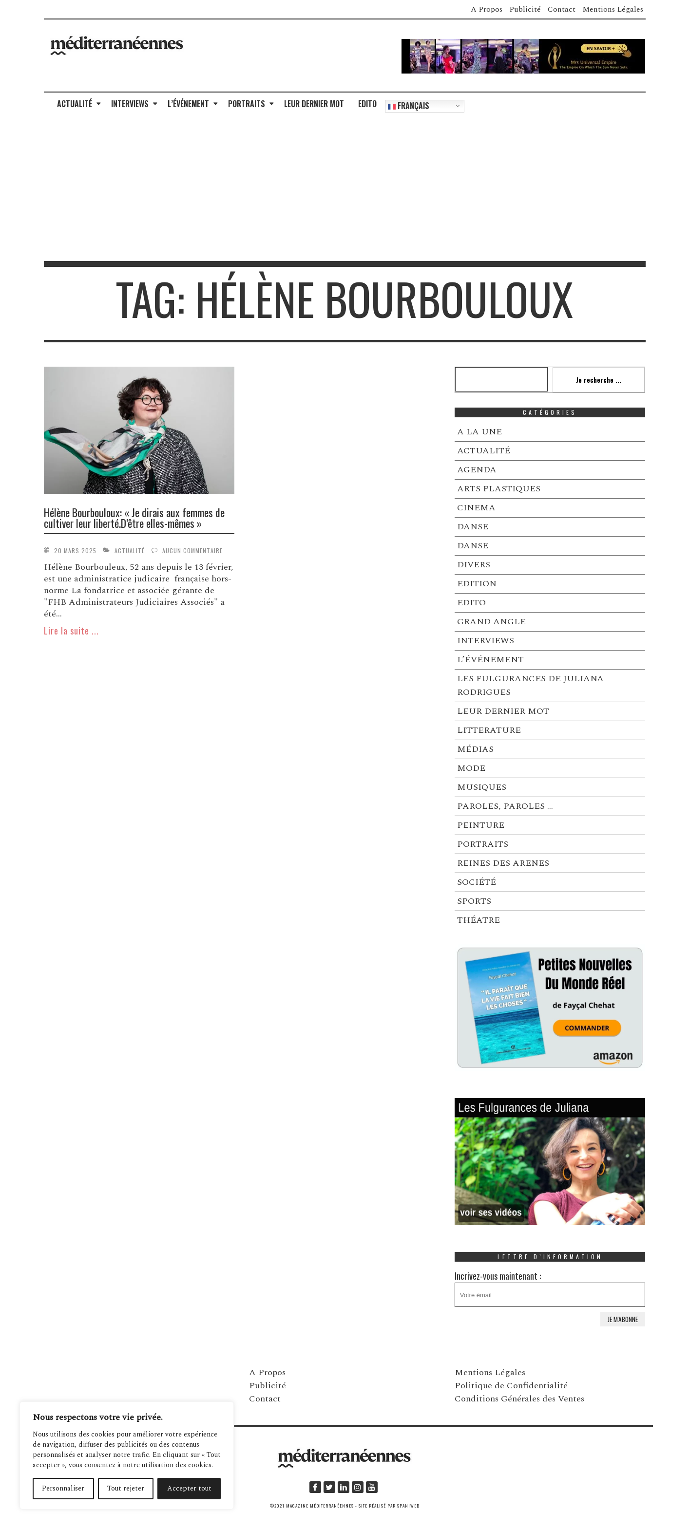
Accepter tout (189, 1488)
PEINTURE (480, 825)
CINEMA (476, 507)
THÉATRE (478, 920)
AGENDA (477, 469)
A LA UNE (479, 431)
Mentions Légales (612, 9)
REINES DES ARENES (503, 863)
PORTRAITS (246, 104)
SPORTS (474, 901)
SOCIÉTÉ (476, 882)
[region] (126, 1455)
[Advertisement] (344, 188)
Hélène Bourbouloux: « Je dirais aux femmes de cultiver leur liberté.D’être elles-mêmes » (134, 517)
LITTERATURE (489, 730)
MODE (471, 768)
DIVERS (473, 564)
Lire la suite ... (71, 630)
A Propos (486, 9)
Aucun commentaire (192, 550)
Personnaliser (63, 1488)
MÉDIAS (475, 749)
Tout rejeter (125, 1488)
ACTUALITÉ (74, 104)
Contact (561, 9)
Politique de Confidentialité (511, 1385)
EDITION (477, 583)
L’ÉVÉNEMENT (188, 104)
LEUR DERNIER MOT (314, 104)
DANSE (472, 526)
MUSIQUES (481, 787)
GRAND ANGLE (491, 621)
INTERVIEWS (130, 104)
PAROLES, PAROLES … (505, 806)
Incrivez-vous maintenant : (550, 1288)
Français (408, 106)
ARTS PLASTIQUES (498, 488)
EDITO (367, 104)
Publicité (525, 9)
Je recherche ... (598, 379)
